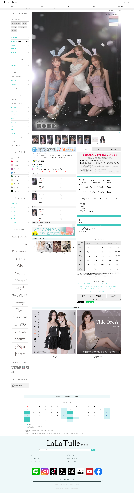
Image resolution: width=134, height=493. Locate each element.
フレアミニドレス (103, 283)
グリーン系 (16, 176)
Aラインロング (15, 92)
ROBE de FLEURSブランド (10, 9)
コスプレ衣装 (100, 291)
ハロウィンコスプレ (17, 137)
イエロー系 (16, 184)
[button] (34, 247)
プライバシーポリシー (37, 461)
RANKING (120, 6)
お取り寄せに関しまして (99, 299)
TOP (2, 9)
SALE (93, 6)
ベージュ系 (16, 180)
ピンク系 (16, 165)
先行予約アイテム (16, 24)
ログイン (33, 455)
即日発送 (14, 27)
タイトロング (15, 88)
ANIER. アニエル (21, 9)
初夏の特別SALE (22, 27)
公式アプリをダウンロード (67, 479)
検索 (93, 450)
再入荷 (24, 24)
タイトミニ (14, 69)
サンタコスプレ (16, 141)
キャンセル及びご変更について (113, 296)
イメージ (99, 149)
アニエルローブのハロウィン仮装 (87, 283)
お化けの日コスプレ (17, 145)
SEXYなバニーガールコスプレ (86, 291)
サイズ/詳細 (84, 149)
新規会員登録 (70, 455)
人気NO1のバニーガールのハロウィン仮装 (106, 286)
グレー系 (16, 187)
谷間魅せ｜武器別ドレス (85, 286)
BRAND (13, 6)
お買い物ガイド (35, 458)
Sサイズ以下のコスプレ (97, 288)
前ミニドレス (15, 100)
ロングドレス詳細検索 (17, 103)
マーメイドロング (16, 96)
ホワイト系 (16, 158)
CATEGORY (41, 6)
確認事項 (113, 149)
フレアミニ (14, 73)
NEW (68, 6)
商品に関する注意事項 (99, 296)
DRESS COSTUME (83, 288)
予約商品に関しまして (84, 296)
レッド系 (16, 161)
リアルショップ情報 (72, 461)
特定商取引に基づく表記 (73, 458)
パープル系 (16, 169)
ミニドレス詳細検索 (17, 77)
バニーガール (110, 288)
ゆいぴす (14, 30)
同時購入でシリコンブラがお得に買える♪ (43, 222)
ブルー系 (16, 172)
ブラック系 (16, 191)
